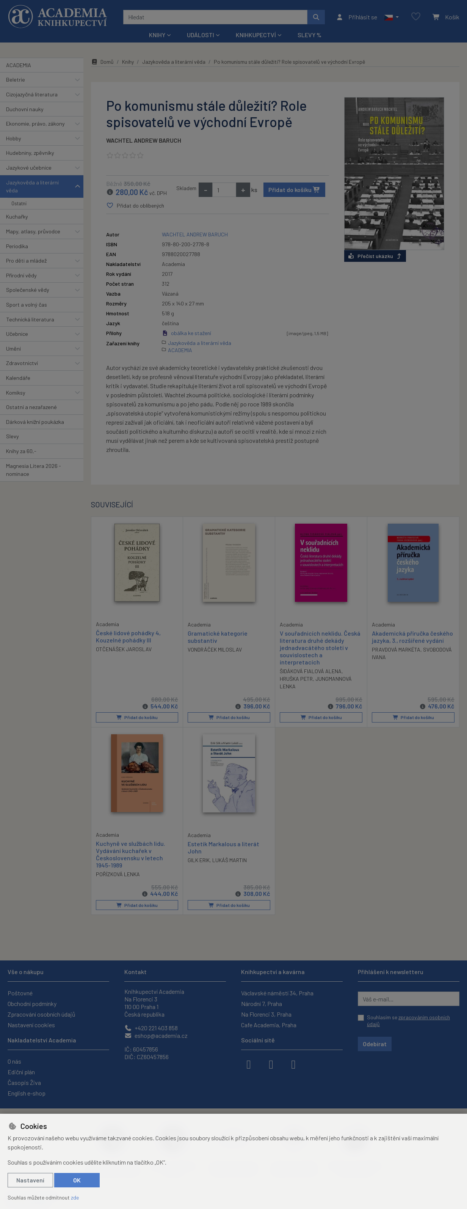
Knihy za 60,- (21, 451)
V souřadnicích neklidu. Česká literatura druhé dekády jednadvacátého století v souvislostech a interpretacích (320, 647)
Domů (102, 61)
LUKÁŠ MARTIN (229, 859)
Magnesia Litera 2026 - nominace (33, 470)
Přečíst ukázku (375, 256)
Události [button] (200, 34)
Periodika (17, 246)
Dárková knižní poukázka (35, 422)
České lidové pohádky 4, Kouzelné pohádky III (128, 636)
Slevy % (309, 34)
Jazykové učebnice (29, 167)
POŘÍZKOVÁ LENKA (118, 874)
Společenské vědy (27, 290)
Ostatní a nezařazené (31, 407)
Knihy (128, 61)
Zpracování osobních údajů (41, 1014)
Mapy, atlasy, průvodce (33, 231)
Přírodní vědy (21, 275)
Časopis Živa (24, 1082)
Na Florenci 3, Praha (266, 1014)
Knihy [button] (157, 34)
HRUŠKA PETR (296, 678)
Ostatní (19, 203)
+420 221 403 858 (151, 1027)
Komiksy (15, 392)
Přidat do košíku (294, 189)
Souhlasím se (408, 1020)
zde (75, 1197)
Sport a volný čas (26, 304)
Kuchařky (17, 216)
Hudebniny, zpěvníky (30, 153)
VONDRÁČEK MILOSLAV (215, 649)
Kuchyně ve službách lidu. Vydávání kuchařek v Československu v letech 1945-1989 (130, 854)
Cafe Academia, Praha (268, 1024)
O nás (14, 1061)
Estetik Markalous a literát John (223, 847)
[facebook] (248, 1063)
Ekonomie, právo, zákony (35, 123)
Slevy (12, 436)
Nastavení (30, 1180)
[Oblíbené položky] (416, 17)
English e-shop (26, 1093)
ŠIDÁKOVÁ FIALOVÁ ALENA (311, 671)
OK (77, 1180)
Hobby (13, 138)
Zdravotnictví (22, 363)
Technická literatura (30, 319)
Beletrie (15, 79)
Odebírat (375, 1043)
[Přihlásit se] (356, 17)
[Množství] (224, 190)
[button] (391, 17)
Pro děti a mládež (26, 260)
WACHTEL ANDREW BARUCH (143, 140)
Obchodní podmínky (32, 1003)
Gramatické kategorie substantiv (218, 636)
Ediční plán (21, 1071)
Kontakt (135, 971)
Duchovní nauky (25, 109)
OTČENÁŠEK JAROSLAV (124, 649)
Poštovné (20, 992)
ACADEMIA (18, 65)
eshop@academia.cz (156, 1035)
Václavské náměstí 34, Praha (277, 992)
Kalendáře (18, 378)
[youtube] (293, 1063)
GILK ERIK (199, 859)
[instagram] (271, 1063)
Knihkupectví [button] (256, 34)
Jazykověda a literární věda (32, 186)
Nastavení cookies (31, 1024)
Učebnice (17, 334)
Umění (13, 348)
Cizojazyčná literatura (32, 94)
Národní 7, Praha (261, 1003)
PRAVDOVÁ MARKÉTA (396, 649)
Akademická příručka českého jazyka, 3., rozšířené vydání (412, 636)
